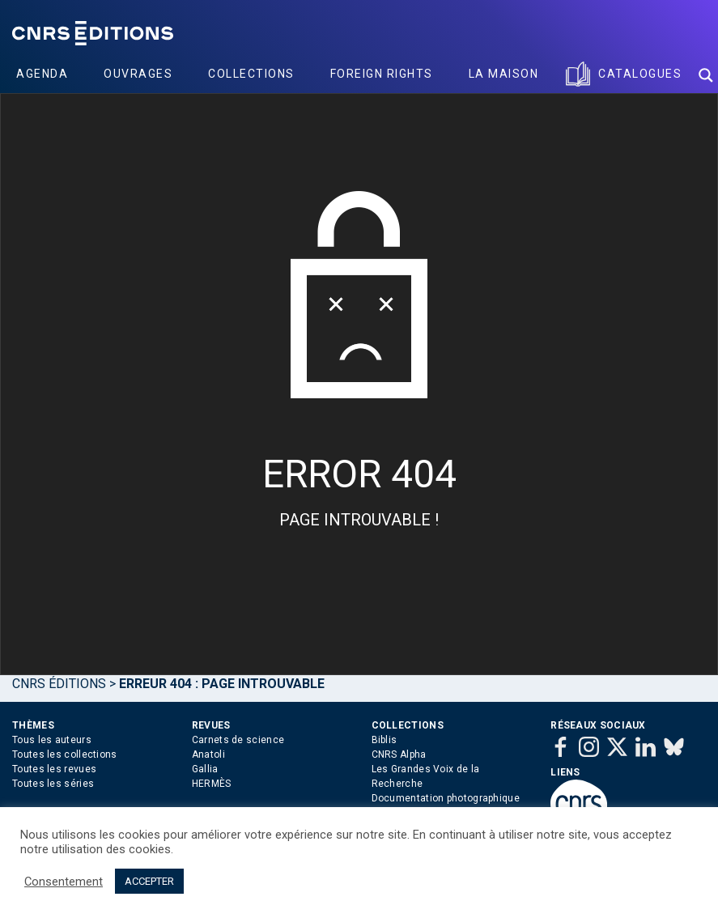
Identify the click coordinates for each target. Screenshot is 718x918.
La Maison (504, 73)
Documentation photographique (446, 798)
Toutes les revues (54, 769)
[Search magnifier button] (706, 75)
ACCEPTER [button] (149, 881)
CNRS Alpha (399, 754)
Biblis (384, 740)
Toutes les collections (64, 754)
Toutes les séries (53, 783)
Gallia (205, 769)
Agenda (42, 73)
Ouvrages (138, 73)
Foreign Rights (381, 73)
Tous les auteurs (51, 740)
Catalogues (640, 73)
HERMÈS (212, 783)
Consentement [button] (63, 881)
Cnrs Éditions (59, 683)
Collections (251, 73)
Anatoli (208, 754)
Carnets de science (238, 740)
